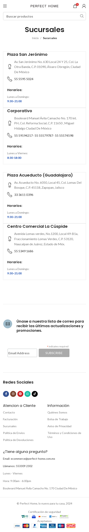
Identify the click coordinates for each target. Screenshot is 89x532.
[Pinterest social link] (20, 394)
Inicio (35, 38)
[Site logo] (44, 5)
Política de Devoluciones (18, 440)
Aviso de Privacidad (59, 426)
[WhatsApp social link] (28, 394)
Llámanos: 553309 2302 (18, 466)
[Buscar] (44, 16)
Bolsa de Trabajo (57, 419)
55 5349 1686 (23, 251)
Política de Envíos (14, 433)
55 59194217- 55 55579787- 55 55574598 (43, 135)
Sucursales (10, 426)
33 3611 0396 (23, 194)
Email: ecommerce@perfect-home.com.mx (29, 458)
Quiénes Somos (57, 412)
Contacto (9, 412)
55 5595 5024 (23, 79)
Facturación (10, 419)
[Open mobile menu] (5, 6)
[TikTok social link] (35, 394)
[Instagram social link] (13, 394)
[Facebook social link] (6, 394)
